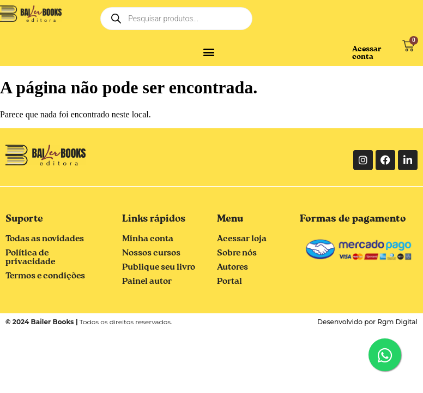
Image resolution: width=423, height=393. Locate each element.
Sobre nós (237, 253)
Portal (229, 281)
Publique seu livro (158, 267)
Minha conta (147, 239)
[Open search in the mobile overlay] (176, 18)
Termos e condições (45, 276)
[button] (208, 52)
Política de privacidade (30, 257)
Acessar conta (367, 53)
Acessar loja (242, 239)
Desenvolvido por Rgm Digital (368, 322)
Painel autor (147, 281)
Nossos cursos (151, 253)
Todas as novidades (44, 239)
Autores (232, 267)
